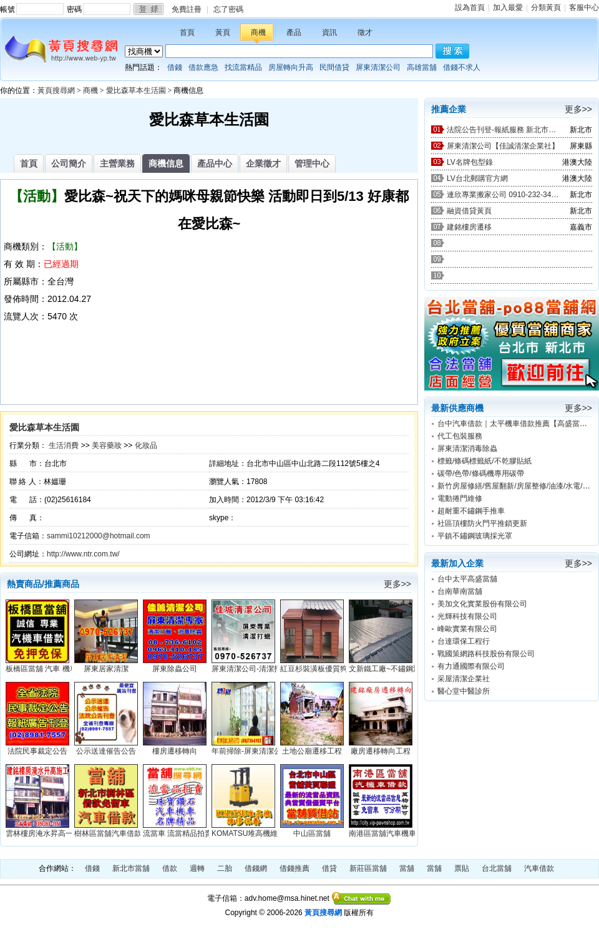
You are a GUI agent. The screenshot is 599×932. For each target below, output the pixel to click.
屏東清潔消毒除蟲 (467, 448)
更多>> (397, 584)
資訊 (329, 32)
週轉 (197, 868)
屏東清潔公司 (378, 67)
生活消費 (64, 445)
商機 (258, 32)
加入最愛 (508, 7)
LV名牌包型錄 (470, 162)
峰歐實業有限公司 (467, 628)
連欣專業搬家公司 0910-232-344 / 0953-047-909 (503, 194)
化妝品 (146, 445)
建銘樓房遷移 (469, 227)
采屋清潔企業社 (463, 678)
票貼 (461, 868)
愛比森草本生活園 (136, 90)
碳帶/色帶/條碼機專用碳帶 (480, 473)
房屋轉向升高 (290, 67)
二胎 (224, 868)
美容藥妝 (107, 445)
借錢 (174, 67)
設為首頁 (470, 7)
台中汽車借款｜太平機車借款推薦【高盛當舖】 (516, 423)
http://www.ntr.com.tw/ (83, 554)
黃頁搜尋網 (56, 90)
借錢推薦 (294, 868)
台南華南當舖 (459, 591)
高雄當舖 (422, 67)
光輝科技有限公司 (467, 616)
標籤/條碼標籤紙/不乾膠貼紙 (484, 461)
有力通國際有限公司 (471, 666)
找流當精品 (243, 67)
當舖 (406, 868)
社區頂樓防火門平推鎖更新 (482, 523)
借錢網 (256, 868)
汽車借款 (539, 868)
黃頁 (222, 32)
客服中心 (584, 7)
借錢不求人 (461, 67)
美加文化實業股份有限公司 (482, 603)
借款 (169, 868)
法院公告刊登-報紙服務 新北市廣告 (503, 129)
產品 (293, 32)
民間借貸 (334, 67)
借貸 (329, 868)
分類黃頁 (546, 7)
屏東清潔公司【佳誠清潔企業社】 (503, 146)
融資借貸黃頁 (469, 210)
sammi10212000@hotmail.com (98, 536)
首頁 (187, 32)
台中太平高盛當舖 (467, 579)
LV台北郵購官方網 (477, 178)
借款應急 (203, 67)
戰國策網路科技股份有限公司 (486, 653)
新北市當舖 (131, 868)
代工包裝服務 (459, 436)
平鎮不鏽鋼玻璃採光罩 (474, 536)
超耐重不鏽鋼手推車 (471, 511)
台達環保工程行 (463, 641)
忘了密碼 (228, 9)
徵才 (365, 32)
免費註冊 (187, 9)
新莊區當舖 (368, 868)
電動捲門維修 (459, 498)
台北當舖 (497, 868)
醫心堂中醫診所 (463, 691)
